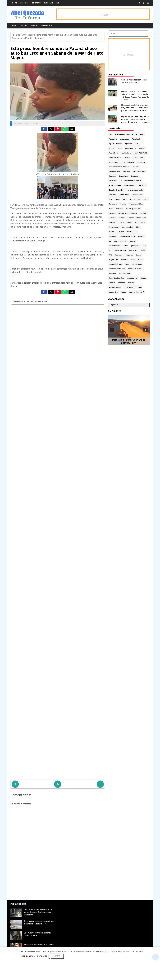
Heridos (112, 213)
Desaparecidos (114, 171)
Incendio (122, 218)
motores (112, 232)
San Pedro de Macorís (117, 269)
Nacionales (113, 236)
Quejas (138, 255)
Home (14, 3)
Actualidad (136, 139)
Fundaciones (135, 199)
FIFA (110, 199)
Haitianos (119, 208)
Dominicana (123, 176)
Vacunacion (113, 292)
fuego (125, 199)
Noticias (141, 236)
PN (110, 250)
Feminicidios (124, 195)
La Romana (113, 222)
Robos (140, 259)
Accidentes (113, 139)
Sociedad (121, 283)
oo (110, 241)
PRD (110, 255)
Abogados (139, 134)
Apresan (142, 148)
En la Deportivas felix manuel (130, 181)
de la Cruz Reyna (128, 162)
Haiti (111, 208)
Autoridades (113, 153)
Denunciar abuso (68, 906)
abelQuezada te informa (124, 134)
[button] (44, 129)
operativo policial (120, 241)
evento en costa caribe (135, 190)
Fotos (118, 199)
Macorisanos (113, 227)
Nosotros (24, 3)
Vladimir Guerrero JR (136, 292)
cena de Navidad (115, 157)
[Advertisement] (57, 881)
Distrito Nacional (139, 171)
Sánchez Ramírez (134, 269)
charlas (127, 157)
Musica (129, 232)
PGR (144, 246)
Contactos (36, 3)
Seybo (143, 278)
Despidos (126, 171)
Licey (122, 222)
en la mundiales (115, 185)
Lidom (129, 222)
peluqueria (135, 246)
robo (133, 259)
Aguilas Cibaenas (115, 144)
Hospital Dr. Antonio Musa (127, 213)
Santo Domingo (124, 273)
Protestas (118, 255)
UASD (140, 287)
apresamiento (130, 148)
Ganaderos (113, 204)
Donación (134, 176)
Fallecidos (112, 195)
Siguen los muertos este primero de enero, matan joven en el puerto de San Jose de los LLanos (135, 119)
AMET (137, 144)
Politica (142, 250)
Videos (123, 292)
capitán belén (126, 153)
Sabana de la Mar (115, 264)
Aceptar (56, 956)
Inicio (14, 26)
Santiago (112, 273)
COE (141, 157)
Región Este (113, 259)
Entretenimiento (130, 185)
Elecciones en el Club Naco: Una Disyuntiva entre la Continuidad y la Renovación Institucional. (135, 108)
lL (135, 222)
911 (110, 134)
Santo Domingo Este (116, 278)
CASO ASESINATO (141, 153)
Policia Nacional (120, 250)
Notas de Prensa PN (127, 236)
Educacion (113, 181)
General (123, 204)
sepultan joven (132, 278)
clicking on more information (33, 955)
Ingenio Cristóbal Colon (137, 218)
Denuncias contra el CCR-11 (119, 167)
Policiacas (132, 250)
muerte (121, 232)
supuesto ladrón (115, 287)
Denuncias (141, 162)
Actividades (124, 139)
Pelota (126, 246)
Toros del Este (129, 287)
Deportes (34, 26)
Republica (124, 259)
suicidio (131, 283)
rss (57, 3)
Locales (24, 26)
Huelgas (143, 213)
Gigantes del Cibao (136, 204)
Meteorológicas (127, 227)
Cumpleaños (113, 162)
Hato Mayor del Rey (133, 208)
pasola (132, 241)
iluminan (112, 218)
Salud (127, 264)
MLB (138, 227)
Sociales (112, 283)
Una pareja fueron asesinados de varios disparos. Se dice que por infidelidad (38, 912)
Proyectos (129, 255)
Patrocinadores (114, 246)
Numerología (46, 26)
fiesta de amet (137, 195)
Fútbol (145, 199)
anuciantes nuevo (115, 148)
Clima (135, 157)
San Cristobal (137, 264)
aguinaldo (128, 144)
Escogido (142, 185)
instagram (48, 3)
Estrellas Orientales (116, 190)
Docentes (112, 176)
